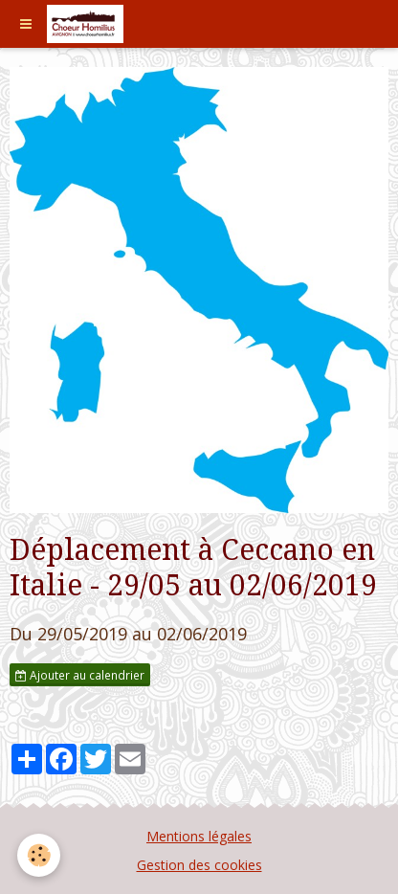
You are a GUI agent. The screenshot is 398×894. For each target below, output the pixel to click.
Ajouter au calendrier (79, 674)
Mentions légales (199, 836)
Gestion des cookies (199, 865)
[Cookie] (38, 855)
